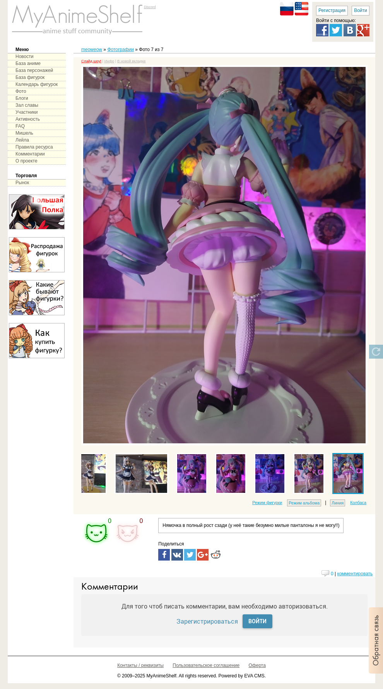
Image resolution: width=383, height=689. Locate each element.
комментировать (355, 573)
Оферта (257, 665)
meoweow (91, 49)
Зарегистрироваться (207, 621)
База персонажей (34, 70)
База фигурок (29, 77)
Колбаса (358, 502)
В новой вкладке (131, 61)
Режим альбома (304, 503)
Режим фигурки (267, 502)
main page (77, 19)
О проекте (26, 161)
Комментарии (30, 154)
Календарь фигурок (36, 84)
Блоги (21, 98)
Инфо (109, 61)
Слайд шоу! (91, 61)
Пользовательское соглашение (206, 665)
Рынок (22, 182)
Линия (338, 503)
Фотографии (120, 49)
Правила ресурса (34, 147)
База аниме (28, 63)
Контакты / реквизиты (140, 665)
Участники (26, 112)
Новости (24, 56)
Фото (20, 91)
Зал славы (26, 105)
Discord (150, 7)
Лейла (22, 140)
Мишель (24, 133)
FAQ (20, 126)
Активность (27, 119)
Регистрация (331, 10)
